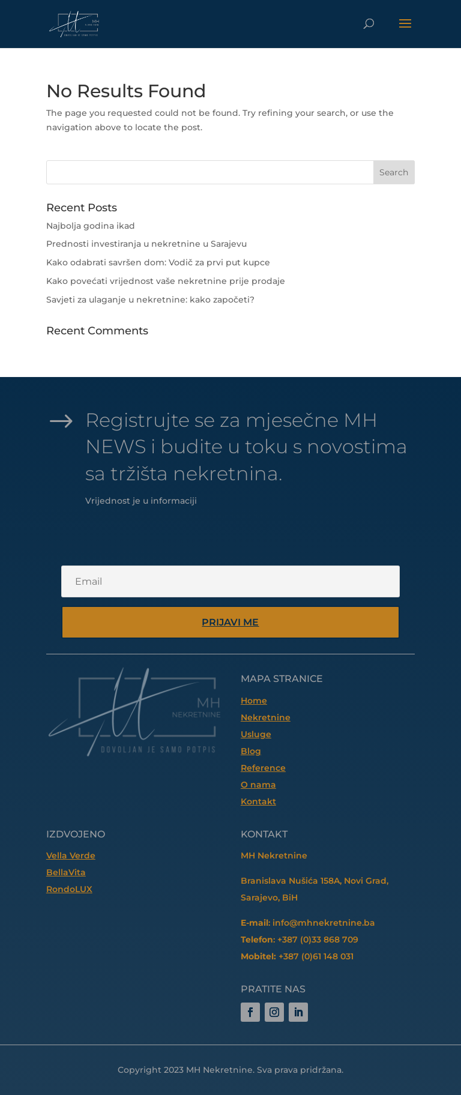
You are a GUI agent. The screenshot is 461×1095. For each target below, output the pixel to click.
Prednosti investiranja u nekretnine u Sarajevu (146, 243)
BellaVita (66, 872)
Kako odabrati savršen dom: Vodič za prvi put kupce (158, 262)
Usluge (256, 734)
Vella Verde (70, 855)
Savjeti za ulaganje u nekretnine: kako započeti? (150, 299)
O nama (258, 784)
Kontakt (258, 801)
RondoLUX (69, 889)
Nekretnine (266, 717)
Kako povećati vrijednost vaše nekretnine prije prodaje (165, 281)
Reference (263, 767)
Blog (251, 751)
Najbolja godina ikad (90, 225)
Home (254, 700)
